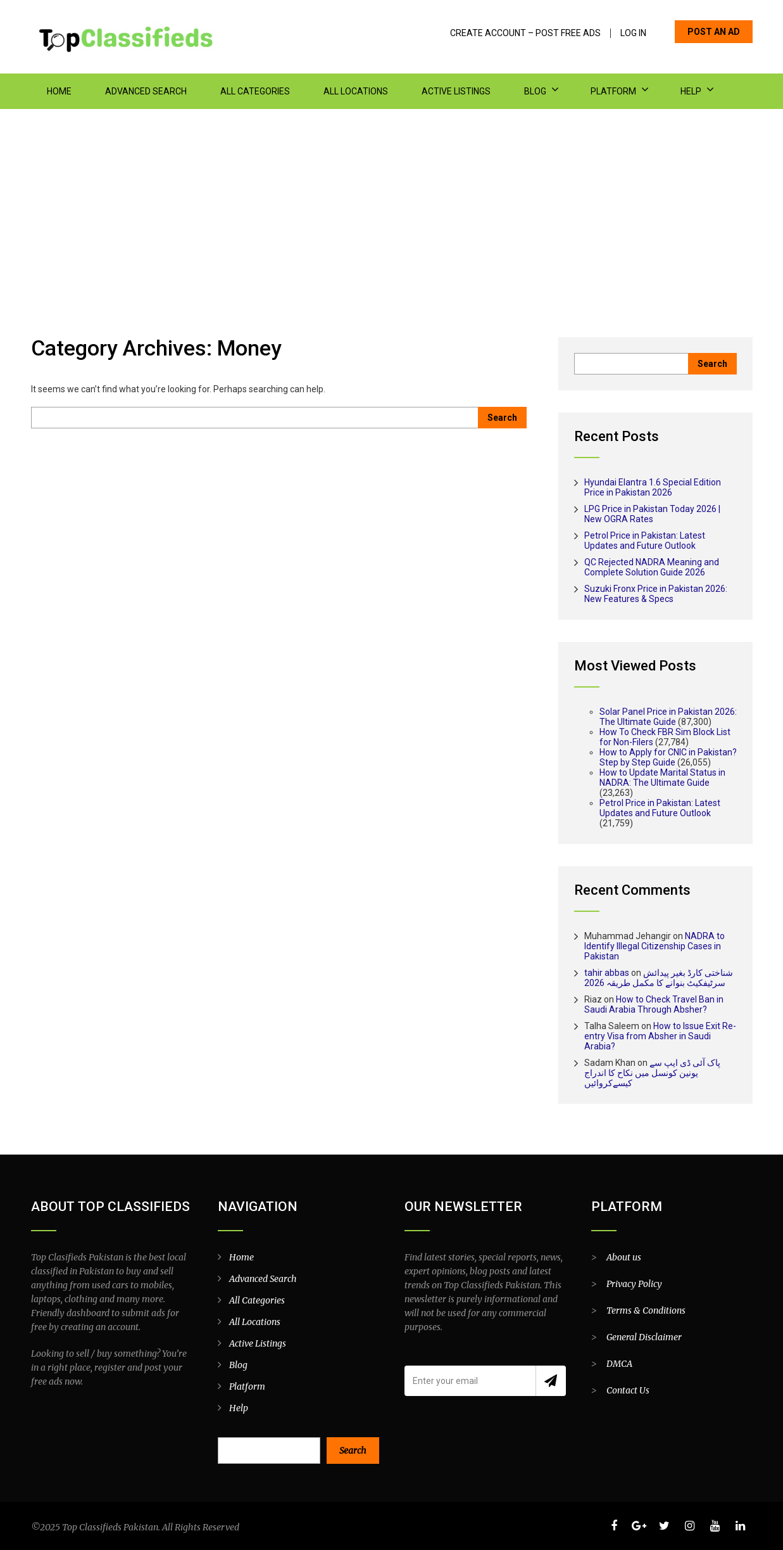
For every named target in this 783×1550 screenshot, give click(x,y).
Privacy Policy (634, 1284)
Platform (613, 91)
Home (59, 91)
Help (690, 91)
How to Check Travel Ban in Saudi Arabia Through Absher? (653, 1004)
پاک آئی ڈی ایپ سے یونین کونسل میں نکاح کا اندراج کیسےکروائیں (652, 1073)
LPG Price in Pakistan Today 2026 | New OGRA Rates (652, 514)
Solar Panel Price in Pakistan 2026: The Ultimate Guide (668, 717)
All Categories (255, 91)
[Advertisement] (392, 204)
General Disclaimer (644, 1337)
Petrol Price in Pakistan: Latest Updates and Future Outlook (644, 540)
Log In (633, 33)
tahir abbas (606, 973)
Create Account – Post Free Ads (525, 33)
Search (352, 1450)
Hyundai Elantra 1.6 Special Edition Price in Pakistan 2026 (652, 487)
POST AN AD (713, 32)
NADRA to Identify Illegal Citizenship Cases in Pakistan (654, 946)
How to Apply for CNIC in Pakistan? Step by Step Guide (668, 757)
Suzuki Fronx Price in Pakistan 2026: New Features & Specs (655, 594)
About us (623, 1257)
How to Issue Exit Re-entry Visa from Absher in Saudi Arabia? (660, 1036)
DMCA (619, 1363)
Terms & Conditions (646, 1310)
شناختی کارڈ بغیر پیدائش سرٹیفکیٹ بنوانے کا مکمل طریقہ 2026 (658, 978)
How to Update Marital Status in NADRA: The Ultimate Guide (662, 777)
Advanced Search (146, 91)
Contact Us (627, 1390)
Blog (535, 91)
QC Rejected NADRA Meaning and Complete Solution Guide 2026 (651, 567)
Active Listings (456, 91)
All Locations (355, 91)
